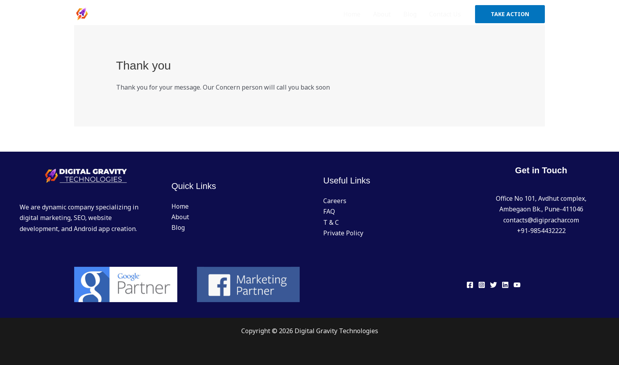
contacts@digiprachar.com (541, 220)
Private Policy (343, 233)
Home (351, 14)
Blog (410, 14)
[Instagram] (481, 284)
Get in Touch (541, 170)
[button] (510, 14)
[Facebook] (469, 284)
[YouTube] (517, 284)
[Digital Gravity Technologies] (113, 13)
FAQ (329, 211)
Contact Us (445, 14)
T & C (331, 222)
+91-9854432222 (541, 230)
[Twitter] (493, 284)
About (382, 14)
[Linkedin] (505, 284)
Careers (334, 200)
